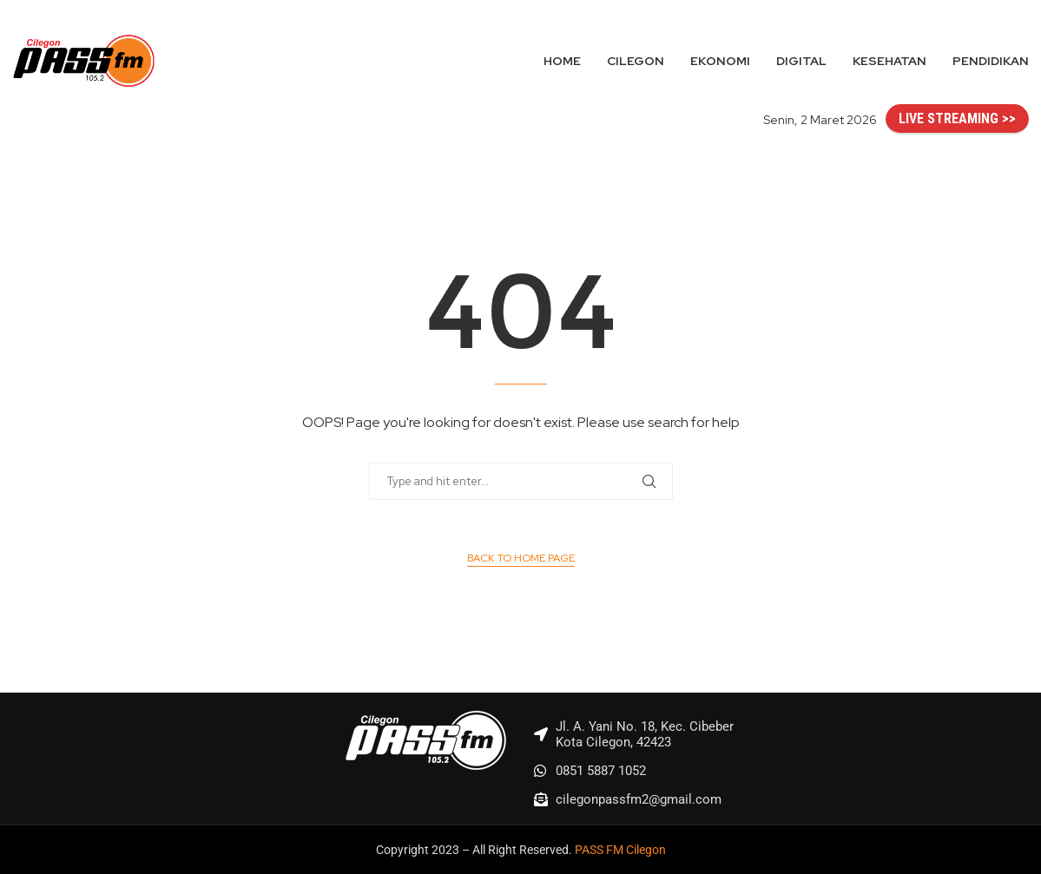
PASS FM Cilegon (620, 850)
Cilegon (635, 61)
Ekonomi (720, 61)
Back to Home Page (521, 558)
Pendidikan (990, 61)
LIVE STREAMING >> (957, 118)
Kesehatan (889, 61)
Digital (801, 61)
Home (562, 61)
